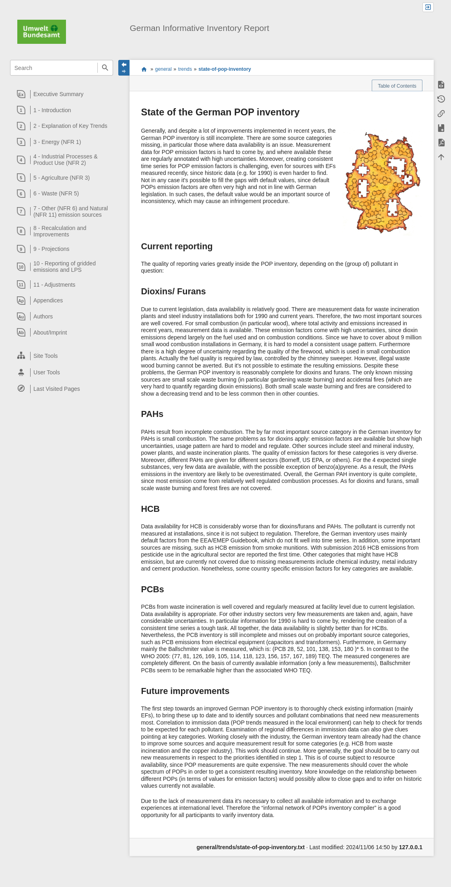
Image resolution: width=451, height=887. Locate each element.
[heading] (62, 94)
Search (105, 67)
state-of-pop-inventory (224, 69)
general (163, 69)
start (143, 69)
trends (185, 69)
